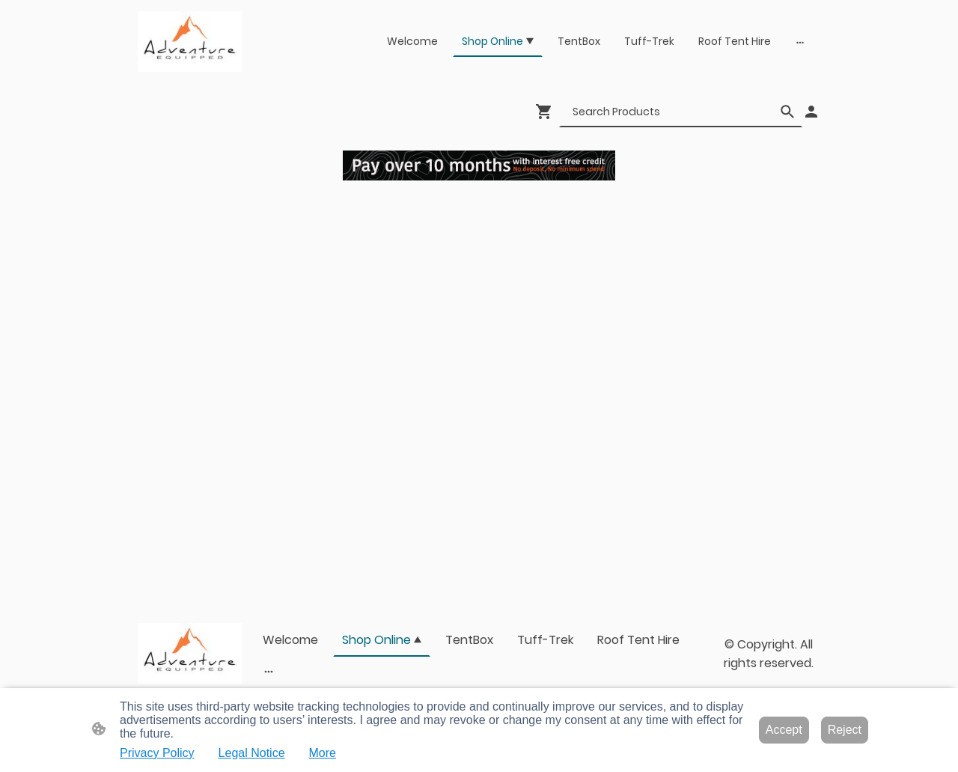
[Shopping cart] (547, 112)
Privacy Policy (157, 753)
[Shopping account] (811, 112)
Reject (844, 729)
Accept (784, 729)
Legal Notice (252, 753)
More (322, 753)
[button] (787, 112)
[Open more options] (800, 41)
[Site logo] (190, 41)
